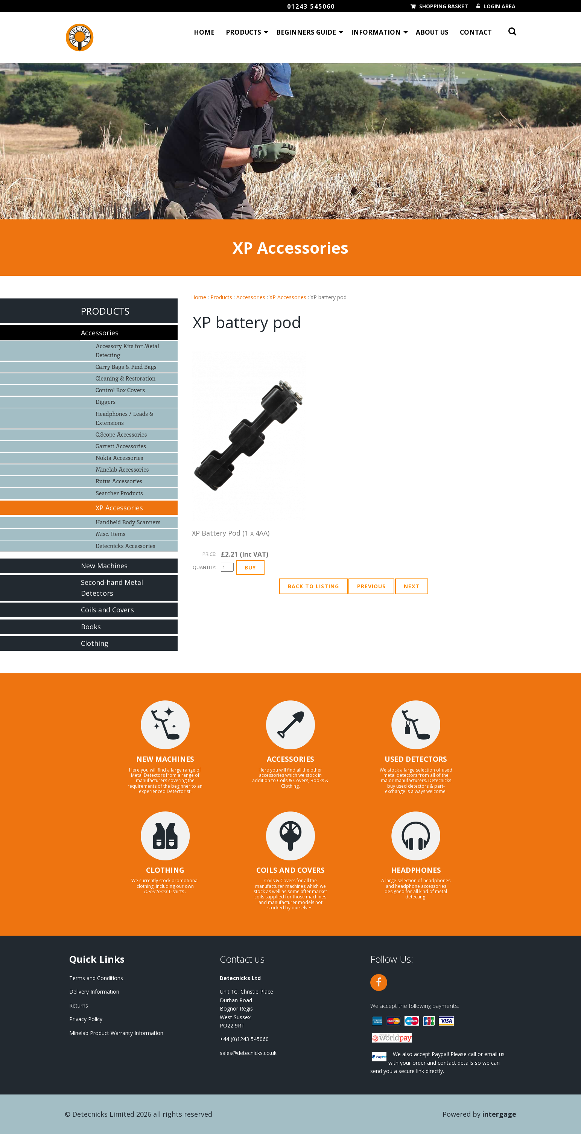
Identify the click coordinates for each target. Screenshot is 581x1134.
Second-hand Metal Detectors (112, 588)
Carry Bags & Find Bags (126, 366)
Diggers (106, 401)
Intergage (499, 1114)
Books (91, 626)
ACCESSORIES (290, 759)
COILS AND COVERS (290, 870)
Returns (78, 1005)
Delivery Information (94, 991)
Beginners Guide (306, 32)
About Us (432, 32)
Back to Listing (313, 586)
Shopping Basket (443, 6)
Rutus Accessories (119, 481)
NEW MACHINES (165, 759)
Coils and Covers (107, 609)
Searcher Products (119, 493)
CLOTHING (165, 870)
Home (204, 32)
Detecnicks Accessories (125, 545)
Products (243, 32)
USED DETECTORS (416, 759)
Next (412, 586)
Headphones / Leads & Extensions (125, 418)
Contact (476, 32)
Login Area (500, 6)
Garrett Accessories (121, 446)
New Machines (104, 565)
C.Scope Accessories (121, 434)
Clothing (94, 643)
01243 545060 (311, 6)
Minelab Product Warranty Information (116, 1033)
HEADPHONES (416, 870)
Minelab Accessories (122, 469)
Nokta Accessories (119, 457)
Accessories (250, 297)
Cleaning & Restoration (125, 378)
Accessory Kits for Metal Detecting (127, 350)
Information (376, 32)
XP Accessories (287, 297)
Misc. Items (110, 533)
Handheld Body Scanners (128, 522)
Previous (371, 586)
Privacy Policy (85, 1019)
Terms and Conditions (96, 978)
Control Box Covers (120, 390)
